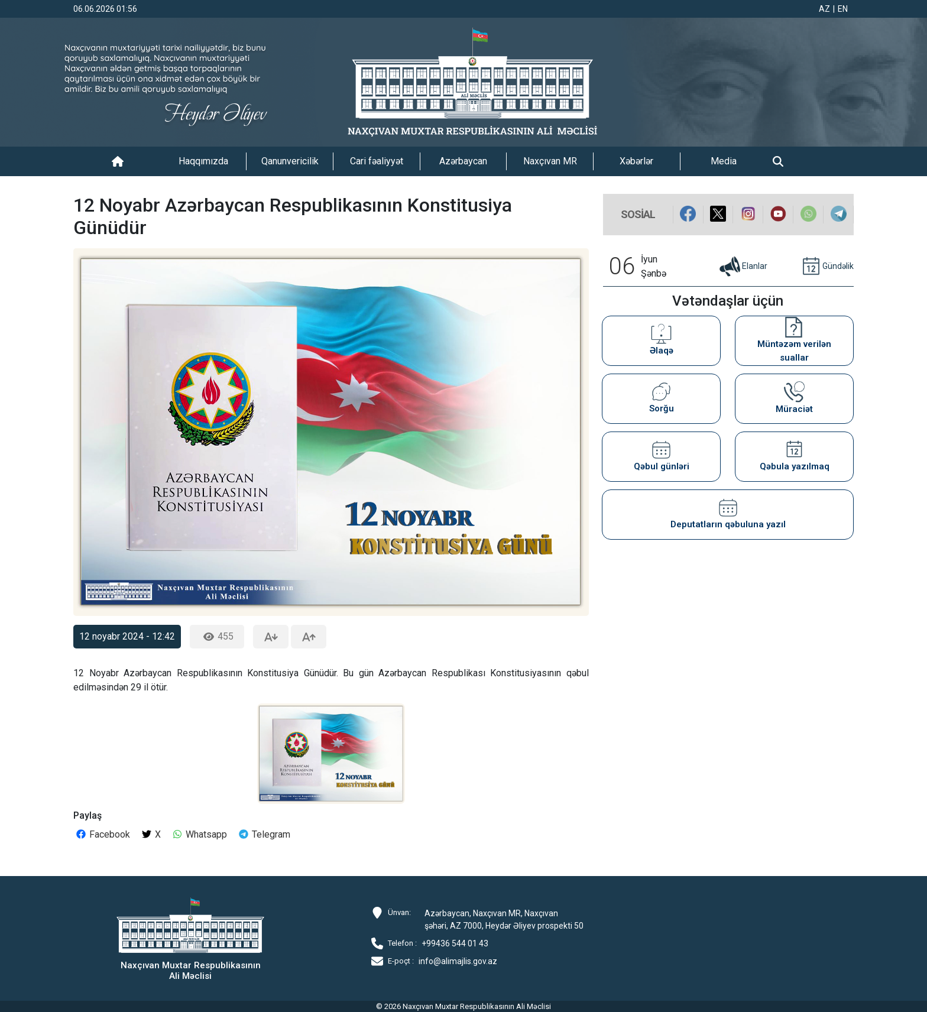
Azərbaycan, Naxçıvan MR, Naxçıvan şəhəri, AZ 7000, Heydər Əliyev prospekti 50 (504, 919)
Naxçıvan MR (550, 161)
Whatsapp (199, 834)
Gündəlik (827, 266)
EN (843, 9)
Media (724, 161)
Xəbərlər (636, 161)
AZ (824, 9)
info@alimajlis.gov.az (458, 961)
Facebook (102, 834)
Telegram (264, 834)
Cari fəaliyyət (376, 161)
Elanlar (742, 266)
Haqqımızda (203, 161)
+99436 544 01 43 (455, 943)
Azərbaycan (463, 161)
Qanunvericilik (290, 161)
